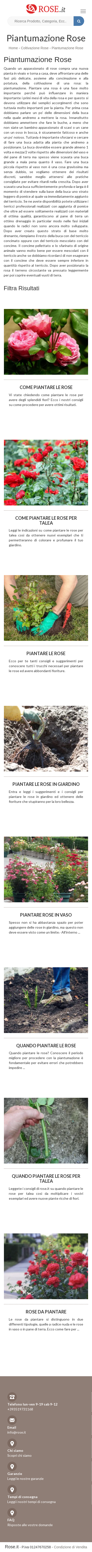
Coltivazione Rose (35, 48)
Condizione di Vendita (70, 1547)
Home (13, 48)
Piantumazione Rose (67, 48)
